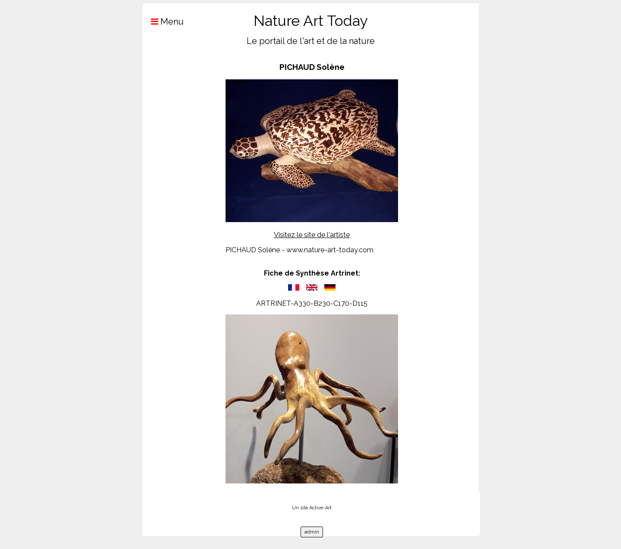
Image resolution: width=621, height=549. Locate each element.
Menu (163, 21)
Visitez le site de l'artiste (312, 235)
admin (311, 532)
